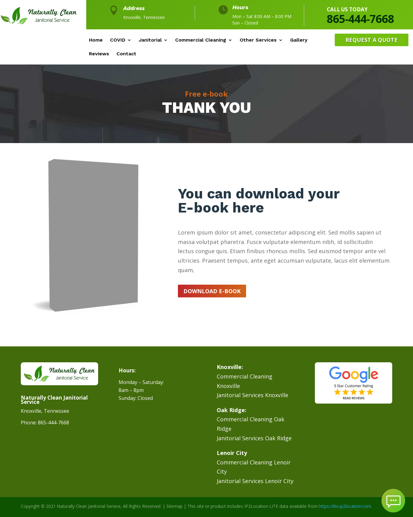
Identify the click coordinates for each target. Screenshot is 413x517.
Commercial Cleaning (200, 40)
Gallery (299, 40)
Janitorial (150, 40)
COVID (117, 40)
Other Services (258, 40)
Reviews (99, 54)
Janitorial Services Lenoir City (255, 481)
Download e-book (212, 291)
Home (96, 40)
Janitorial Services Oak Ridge (254, 438)
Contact (126, 54)
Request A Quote (371, 39)
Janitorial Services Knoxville (252, 395)
